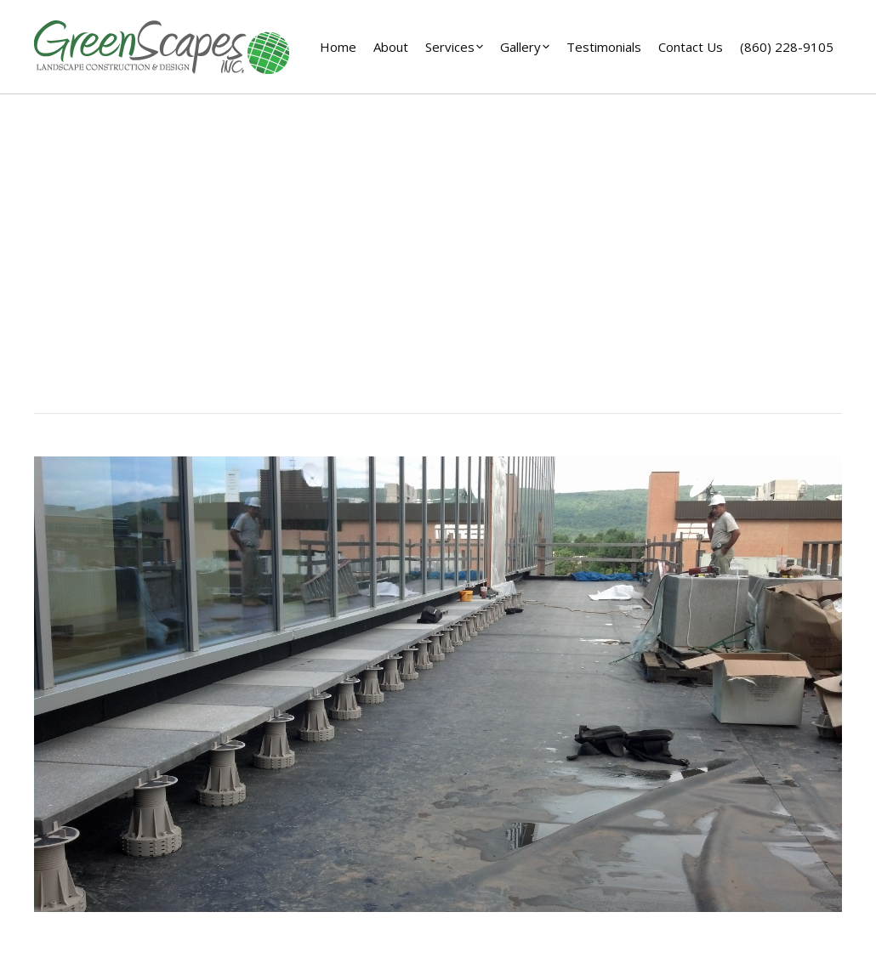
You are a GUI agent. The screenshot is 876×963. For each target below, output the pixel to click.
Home (363, 287)
